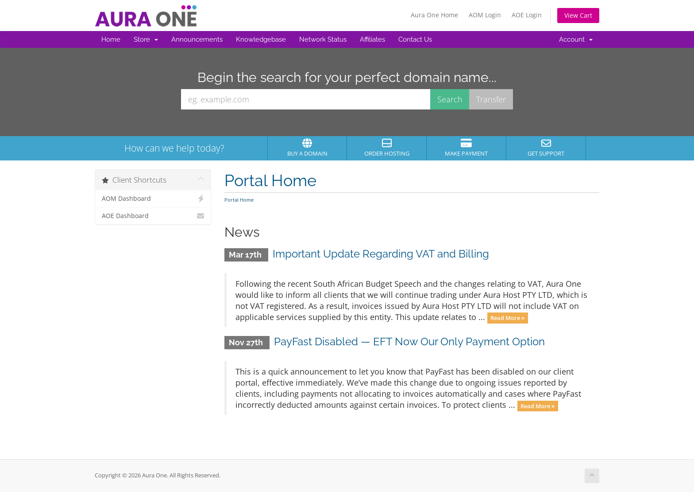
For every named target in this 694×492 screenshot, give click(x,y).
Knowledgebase (261, 39)
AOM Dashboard (153, 198)
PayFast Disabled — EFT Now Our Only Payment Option (409, 341)
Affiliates (372, 39)
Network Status (323, 39)
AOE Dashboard (153, 216)
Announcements (197, 39)
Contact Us (415, 39)
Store (146, 39)
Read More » (507, 318)
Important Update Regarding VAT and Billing (381, 253)
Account (576, 39)
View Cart (578, 15)
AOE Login (527, 15)
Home (110, 39)
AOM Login (485, 15)
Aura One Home (434, 15)
